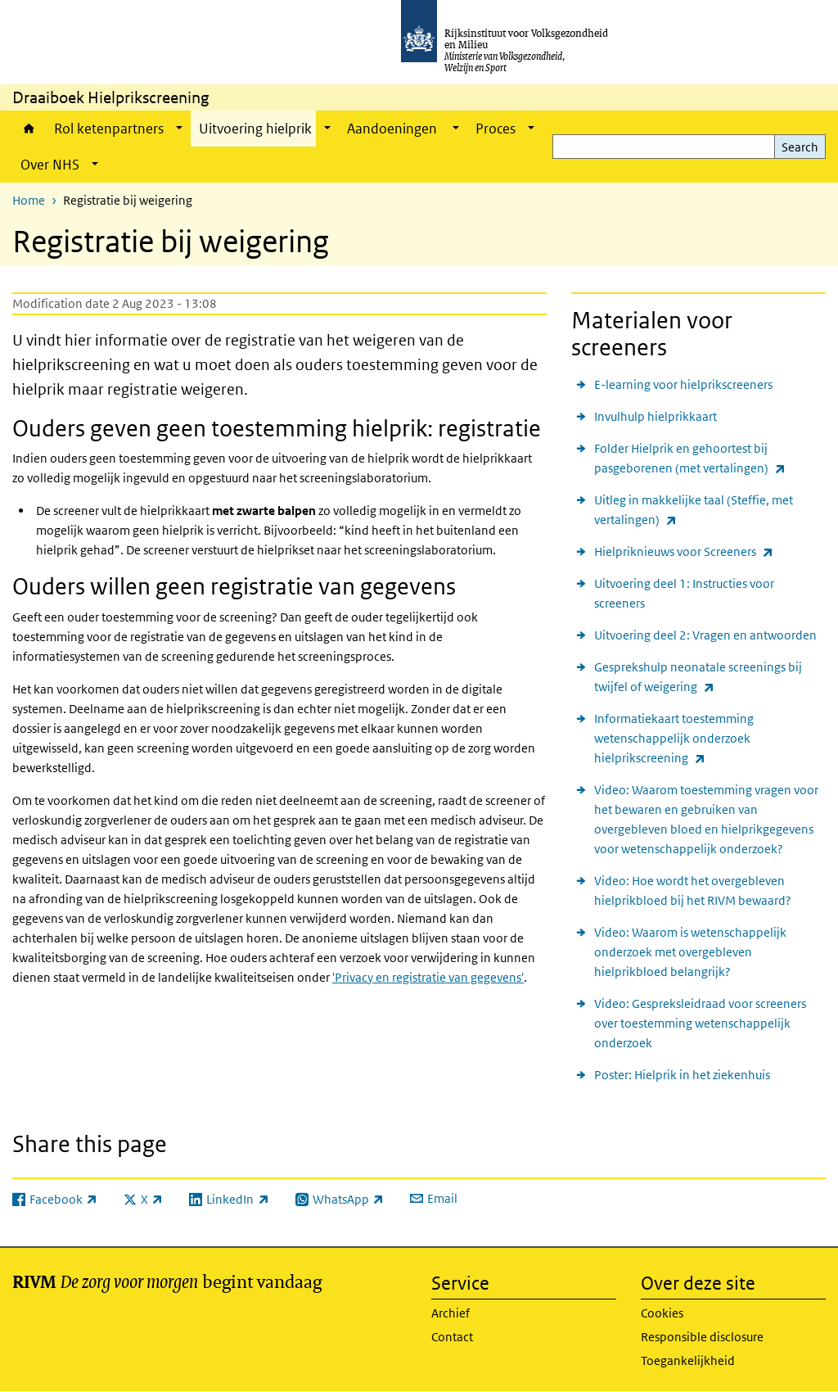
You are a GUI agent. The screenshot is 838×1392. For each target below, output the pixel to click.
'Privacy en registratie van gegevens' (428, 977)
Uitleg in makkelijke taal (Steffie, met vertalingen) (693, 511)
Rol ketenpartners (109, 129)
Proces (495, 129)
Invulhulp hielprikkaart (655, 416)
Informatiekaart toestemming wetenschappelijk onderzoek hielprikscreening (692, 739)
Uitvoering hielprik (255, 129)
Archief (450, 1313)
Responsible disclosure (702, 1337)
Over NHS (49, 165)
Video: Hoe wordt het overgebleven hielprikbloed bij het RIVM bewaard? (692, 890)
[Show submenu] (179, 129)
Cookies (662, 1313)
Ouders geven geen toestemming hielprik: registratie (276, 428)
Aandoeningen (393, 129)
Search (800, 147)
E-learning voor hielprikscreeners (683, 384)
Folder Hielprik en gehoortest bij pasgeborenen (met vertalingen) (710, 459)
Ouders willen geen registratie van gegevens (234, 586)
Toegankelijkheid (688, 1360)
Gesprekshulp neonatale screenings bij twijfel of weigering (698, 678)
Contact (452, 1337)
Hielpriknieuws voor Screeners (683, 551)
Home (29, 129)
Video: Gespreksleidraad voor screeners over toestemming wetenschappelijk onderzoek (700, 1023)
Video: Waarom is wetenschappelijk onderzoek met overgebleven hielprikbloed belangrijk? (690, 951)
